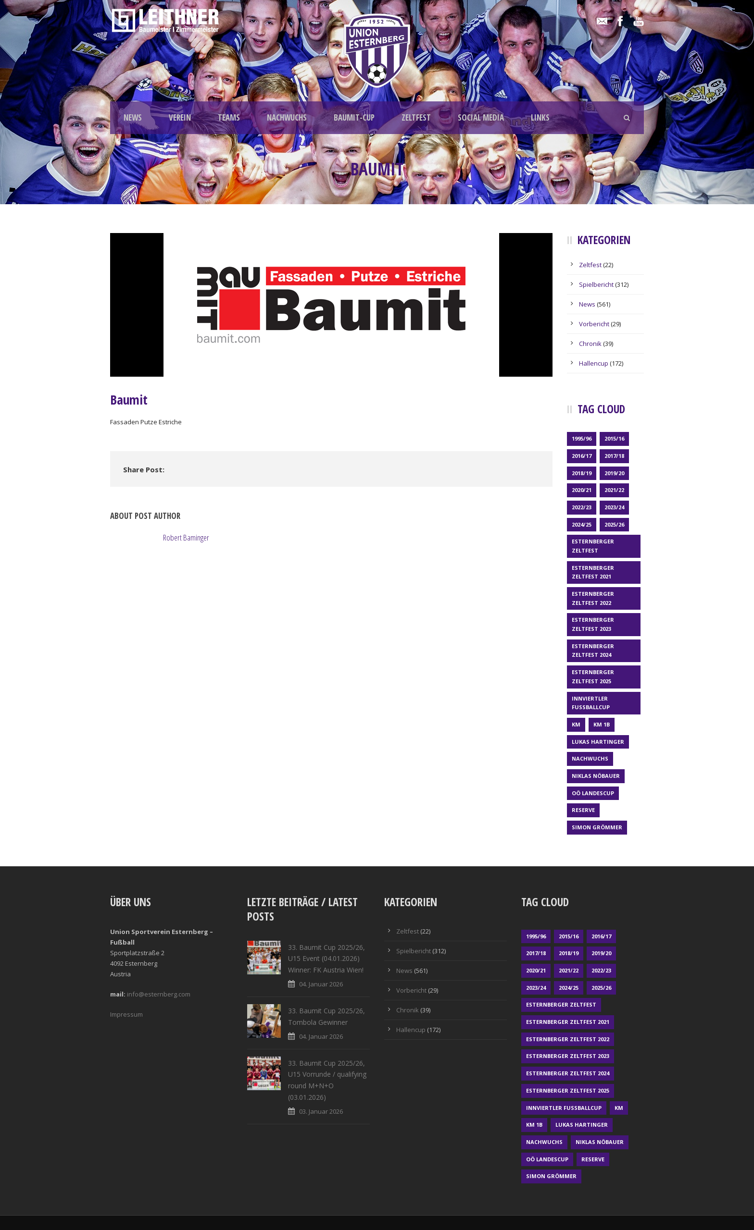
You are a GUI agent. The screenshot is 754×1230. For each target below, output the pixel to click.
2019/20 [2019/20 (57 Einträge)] (614, 473)
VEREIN (180, 117)
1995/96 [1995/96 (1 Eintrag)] (581, 438)
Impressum (126, 1014)
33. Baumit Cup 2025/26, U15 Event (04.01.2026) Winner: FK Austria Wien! (326, 959)
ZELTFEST (416, 117)
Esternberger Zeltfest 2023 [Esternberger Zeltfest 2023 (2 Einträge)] (593, 624)
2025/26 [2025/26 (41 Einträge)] (614, 524)
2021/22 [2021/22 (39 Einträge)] (614, 489)
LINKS (540, 117)
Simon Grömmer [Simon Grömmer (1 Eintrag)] (597, 827)
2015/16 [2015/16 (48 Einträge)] (614, 438)
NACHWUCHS (287, 117)
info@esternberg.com (158, 994)
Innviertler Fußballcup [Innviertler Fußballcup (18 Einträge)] (591, 703)
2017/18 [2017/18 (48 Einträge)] (614, 455)
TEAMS (229, 117)
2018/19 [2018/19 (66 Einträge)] (581, 473)
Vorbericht (594, 324)
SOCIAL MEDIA (481, 117)
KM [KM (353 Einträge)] (576, 724)
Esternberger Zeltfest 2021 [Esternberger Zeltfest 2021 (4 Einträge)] (593, 572)
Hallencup (593, 363)
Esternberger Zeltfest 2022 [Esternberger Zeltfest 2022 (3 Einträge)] (593, 598)
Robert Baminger (186, 537)
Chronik (590, 343)
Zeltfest (590, 264)
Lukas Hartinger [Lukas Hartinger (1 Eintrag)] (598, 741)
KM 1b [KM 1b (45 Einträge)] (601, 724)
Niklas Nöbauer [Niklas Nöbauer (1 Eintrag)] (596, 775)
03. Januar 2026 (321, 1111)
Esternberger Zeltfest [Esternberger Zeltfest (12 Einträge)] (593, 546)
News (587, 304)
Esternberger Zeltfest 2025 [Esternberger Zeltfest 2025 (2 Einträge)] (593, 676)
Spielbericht (596, 284)
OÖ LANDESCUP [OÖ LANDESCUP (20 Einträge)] (593, 793)
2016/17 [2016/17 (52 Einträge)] (581, 455)
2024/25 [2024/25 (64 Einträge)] (581, 524)
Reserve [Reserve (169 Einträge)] (583, 809)
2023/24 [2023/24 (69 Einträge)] (614, 507)
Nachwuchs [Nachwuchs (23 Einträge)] (590, 758)
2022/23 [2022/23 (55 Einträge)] (581, 507)
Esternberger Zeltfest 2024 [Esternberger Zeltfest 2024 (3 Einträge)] (593, 650)
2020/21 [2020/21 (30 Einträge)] (581, 489)
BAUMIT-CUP (354, 117)
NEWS (133, 117)
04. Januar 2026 (321, 984)
